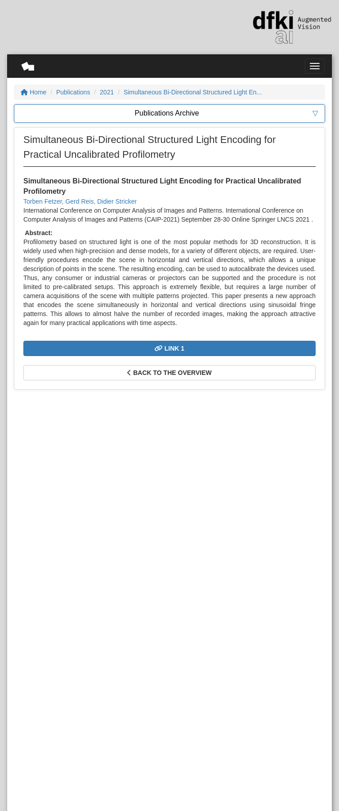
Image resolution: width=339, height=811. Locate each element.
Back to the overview (169, 372)
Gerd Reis (79, 201)
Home (33, 92)
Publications (73, 92)
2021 (107, 92)
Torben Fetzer (42, 201)
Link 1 (169, 348)
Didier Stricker (117, 201)
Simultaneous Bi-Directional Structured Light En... (193, 92)
